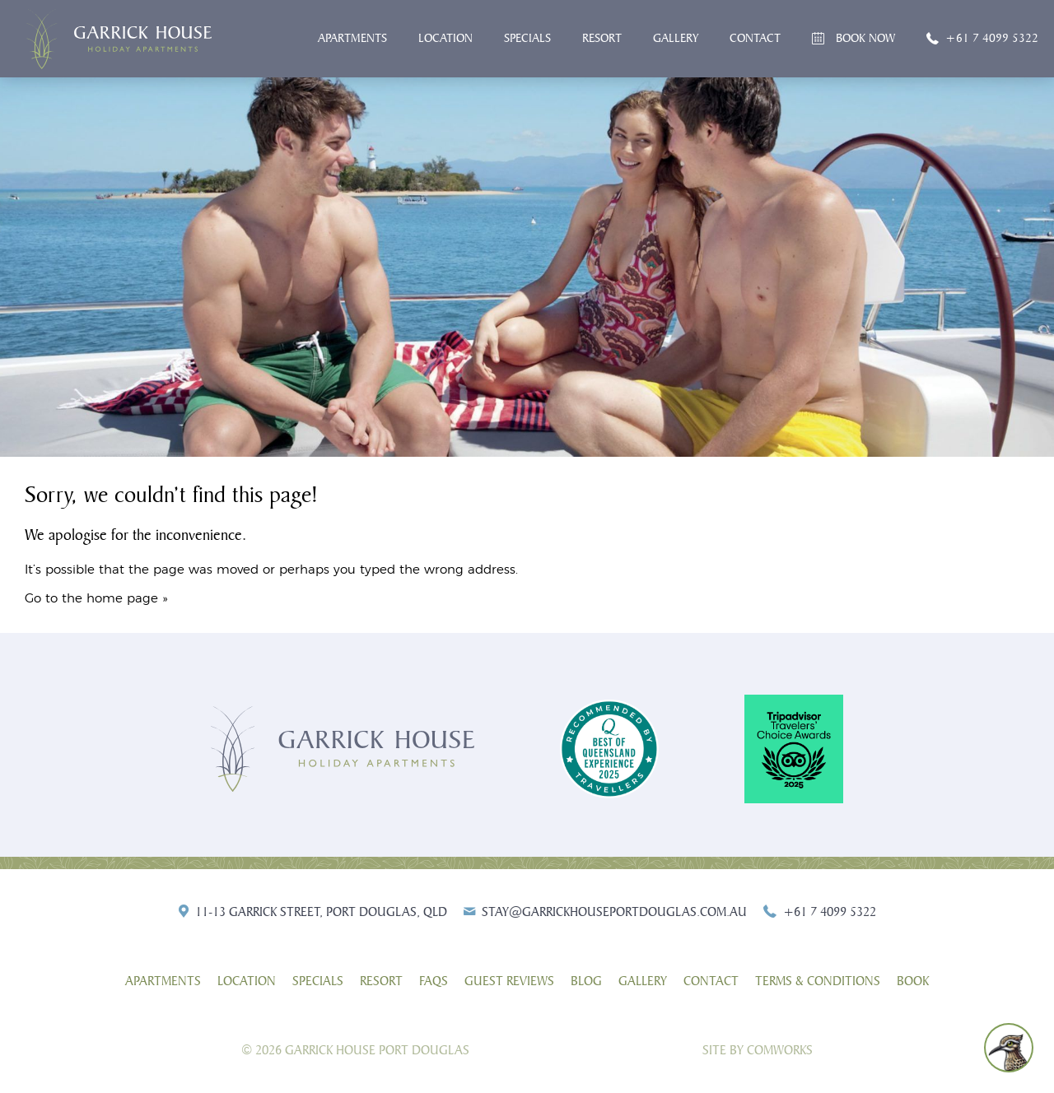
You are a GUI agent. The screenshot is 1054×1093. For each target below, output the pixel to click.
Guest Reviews (509, 981)
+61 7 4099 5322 (991, 38)
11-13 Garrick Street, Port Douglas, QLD (321, 912)
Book (913, 981)
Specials (527, 38)
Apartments (352, 38)
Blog (586, 981)
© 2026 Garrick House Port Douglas (355, 1050)
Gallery (675, 38)
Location (445, 38)
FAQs (433, 981)
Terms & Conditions (817, 981)
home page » (127, 599)
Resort (602, 38)
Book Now (865, 38)
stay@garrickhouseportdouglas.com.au (614, 912)
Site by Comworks (757, 1050)
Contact (755, 38)
